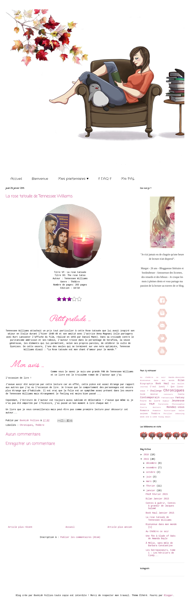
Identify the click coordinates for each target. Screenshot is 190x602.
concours (168, 394)
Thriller (167, 414)
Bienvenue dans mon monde (157, 380)
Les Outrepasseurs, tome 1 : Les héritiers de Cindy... (160, 553)
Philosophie (178, 404)
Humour (166, 401)
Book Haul (162, 383)
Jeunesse (177, 400)
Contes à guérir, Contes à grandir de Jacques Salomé (160, 506)
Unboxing (179, 414)
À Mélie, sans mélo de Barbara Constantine (159, 544)
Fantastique (168, 398)
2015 (147, 459)
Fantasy (179, 397)
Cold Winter (149, 394)
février (151, 486)
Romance (144, 410)
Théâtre (39, 425)
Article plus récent (20, 527)
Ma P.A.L (127, 178)
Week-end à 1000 (148, 417)
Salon (181, 411)
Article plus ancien (120, 527)
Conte (181, 394)
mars (149, 481)
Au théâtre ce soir (153, 377)
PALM (151, 404)
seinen (144, 414)
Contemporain (149, 397)
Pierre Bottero (150, 407)
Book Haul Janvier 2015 (160, 513)
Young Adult (164, 417)
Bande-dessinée (176, 377)
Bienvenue (40, 178)
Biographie (146, 384)
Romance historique (164, 411)
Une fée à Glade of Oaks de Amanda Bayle (160, 537)
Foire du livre (150, 401)
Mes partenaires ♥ (73, 178)
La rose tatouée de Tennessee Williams (158, 518)
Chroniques (26, 425)
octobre (151, 472)
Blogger (168, 595)
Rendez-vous (175, 407)
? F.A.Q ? (104, 178)
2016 (147, 454)
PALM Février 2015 (157, 494)
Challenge (156, 391)
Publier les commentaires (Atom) (80, 537)
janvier (151, 490)
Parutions (163, 404)
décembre (152, 463)
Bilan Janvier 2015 (157, 498)
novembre (152, 467)
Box (173, 384)
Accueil (16, 178)
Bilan (181, 380)
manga (143, 404)
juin (149, 477)
